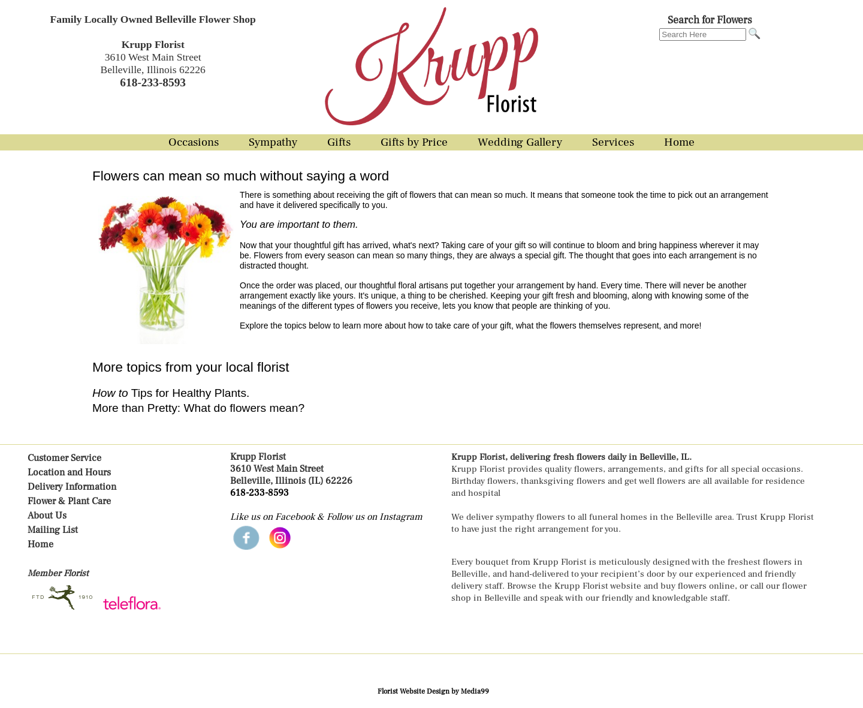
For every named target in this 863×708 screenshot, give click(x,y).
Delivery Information (72, 487)
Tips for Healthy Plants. (170, 393)
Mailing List (53, 530)
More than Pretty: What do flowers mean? (198, 408)
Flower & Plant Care (69, 501)
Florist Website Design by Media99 (433, 691)
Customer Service (64, 458)
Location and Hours (69, 472)
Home (40, 544)
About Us (47, 516)
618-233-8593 (259, 493)
